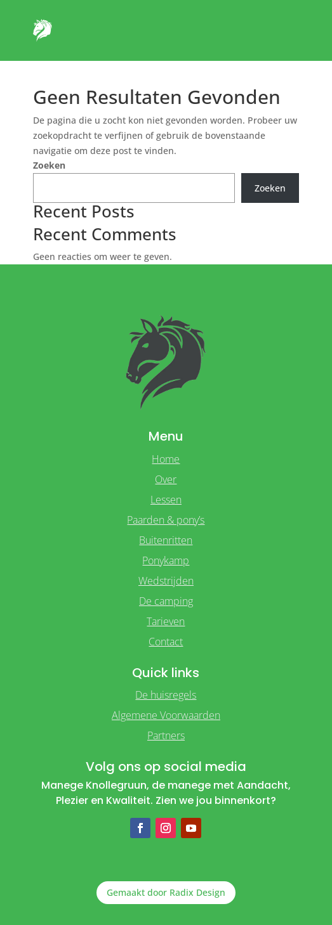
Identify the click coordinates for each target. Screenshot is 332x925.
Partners (166, 735)
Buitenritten (165, 540)
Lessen (166, 500)
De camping (166, 601)
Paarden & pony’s (165, 520)
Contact (166, 642)
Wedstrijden (166, 581)
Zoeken (49, 165)
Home (166, 459)
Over (165, 479)
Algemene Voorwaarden (166, 715)
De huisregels (165, 695)
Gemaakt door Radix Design (166, 892)
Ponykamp (165, 560)
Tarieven (166, 621)
